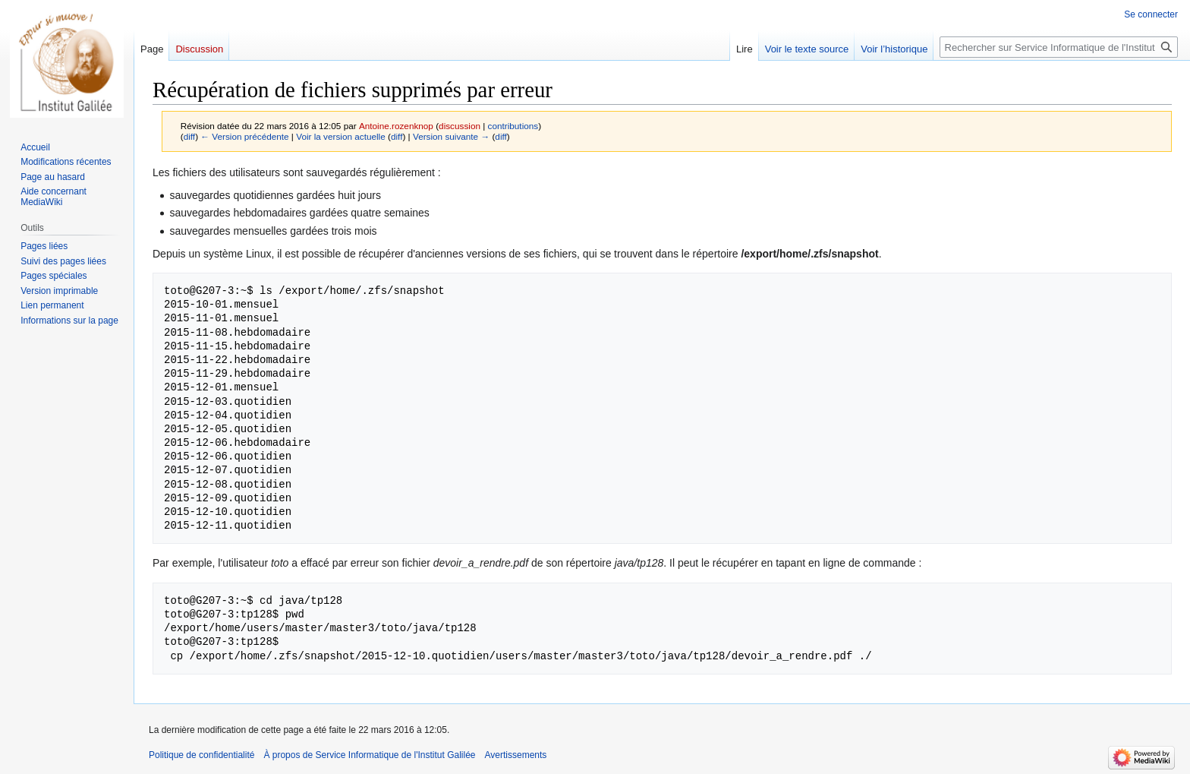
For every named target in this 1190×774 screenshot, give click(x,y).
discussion (459, 126)
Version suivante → (451, 136)
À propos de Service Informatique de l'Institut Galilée (369, 755)
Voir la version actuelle (341, 136)
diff (189, 136)
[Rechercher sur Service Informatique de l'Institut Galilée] (1059, 47)
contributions (513, 126)
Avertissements (516, 755)
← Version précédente (244, 136)
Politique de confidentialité (201, 755)
